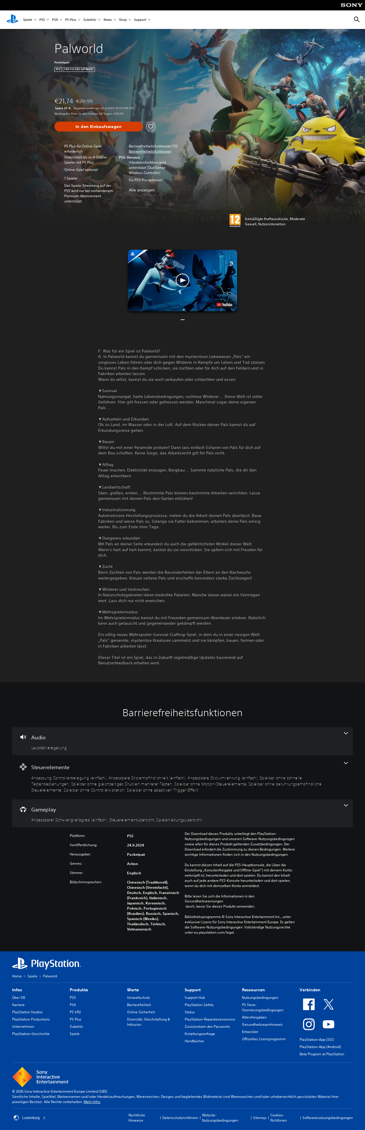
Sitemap (259, 1117)
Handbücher (194, 1040)
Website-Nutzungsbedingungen (220, 1118)
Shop (123, 20)
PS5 (42, 20)
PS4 (55, 20)
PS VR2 (75, 1012)
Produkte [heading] (79, 989)
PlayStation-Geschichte (30, 1033)
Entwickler (250, 1031)
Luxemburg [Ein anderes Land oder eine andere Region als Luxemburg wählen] (29, 1118)
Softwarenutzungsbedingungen (327, 1117)
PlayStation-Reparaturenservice (210, 1019)
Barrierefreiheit (139, 1004)
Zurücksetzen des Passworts (207, 1026)
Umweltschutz (138, 997)
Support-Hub (195, 997)
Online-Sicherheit (141, 1012)
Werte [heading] (133, 989)
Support (140, 20)
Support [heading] (193, 989)
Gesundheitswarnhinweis (262, 1024)
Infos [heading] (17, 989)
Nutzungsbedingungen (260, 997)
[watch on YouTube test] (224, 304)
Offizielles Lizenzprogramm (264, 1038)
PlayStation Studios (27, 1012)
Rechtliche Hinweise (137, 1118)
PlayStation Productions (31, 1019)
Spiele (27, 20)
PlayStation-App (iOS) (317, 1039)
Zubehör (89, 20)
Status (190, 1012)
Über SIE (18, 997)
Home (17, 976)
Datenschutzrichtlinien (180, 1117)
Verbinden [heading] (310, 989)
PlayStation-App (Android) (320, 1046)
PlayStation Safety (199, 1004)
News (108, 20)
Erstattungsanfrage (200, 1033)
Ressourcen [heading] (253, 989)
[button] (150, 151)
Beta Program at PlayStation (322, 1054)
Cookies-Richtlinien (278, 1118)
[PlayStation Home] (12, 20)
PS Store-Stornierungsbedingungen (262, 1007)
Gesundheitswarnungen (204, 901)
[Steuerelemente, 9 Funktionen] (182, 777)
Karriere (18, 1004)
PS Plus (70, 20)
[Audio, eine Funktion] (182, 741)
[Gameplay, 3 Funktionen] (182, 813)
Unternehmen (23, 1026)
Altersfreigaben (254, 1017)
